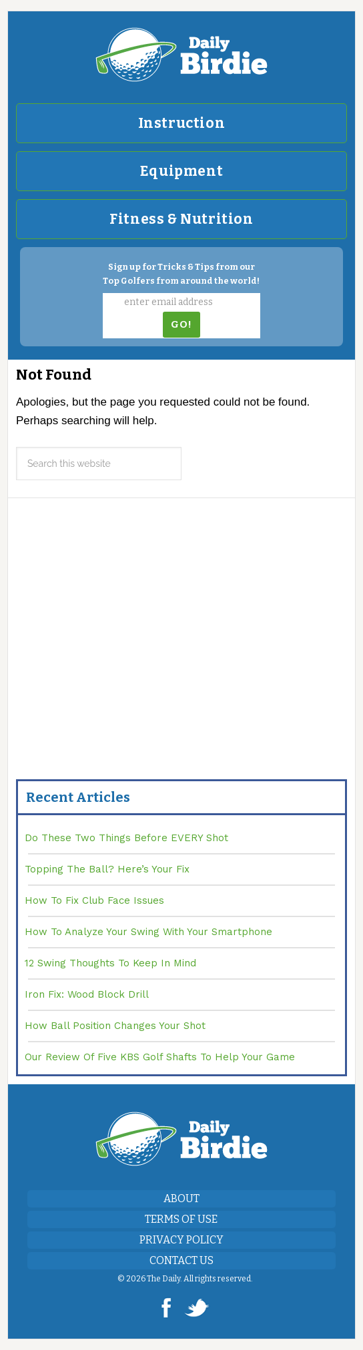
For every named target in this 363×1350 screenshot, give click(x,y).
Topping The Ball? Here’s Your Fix (107, 869)
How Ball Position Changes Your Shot (115, 1026)
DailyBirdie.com (181, 55)
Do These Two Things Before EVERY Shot (126, 838)
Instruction (182, 123)
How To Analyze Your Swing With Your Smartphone (148, 932)
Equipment (181, 171)
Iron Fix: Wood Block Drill (87, 994)
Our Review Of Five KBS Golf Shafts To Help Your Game (160, 1057)
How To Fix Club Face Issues (94, 900)
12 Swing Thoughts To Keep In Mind (110, 963)
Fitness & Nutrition (181, 219)
